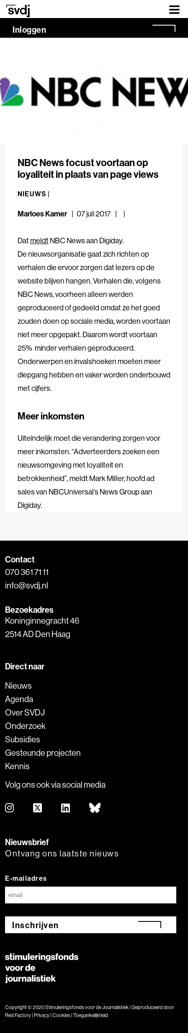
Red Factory (18, 1015)
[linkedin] (66, 808)
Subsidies (22, 739)
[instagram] (10, 808)
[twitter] (38, 808)
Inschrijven (35, 925)
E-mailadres (26, 878)
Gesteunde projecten (43, 752)
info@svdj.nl (26, 585)
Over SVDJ (25, 712)
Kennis (17, 766)
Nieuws (18, 685)
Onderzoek (25, 726)
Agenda (19, 699)
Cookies (61, 1015)
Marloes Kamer (42, 214)
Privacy (41, 1015)
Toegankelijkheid (90, 1015)
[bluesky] (95, 808)
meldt (39, 240)
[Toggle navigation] (174, 9)
